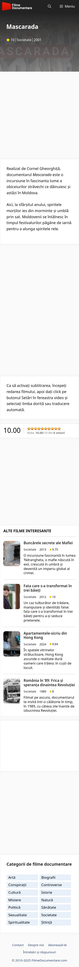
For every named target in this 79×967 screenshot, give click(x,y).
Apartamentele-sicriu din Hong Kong (45, 635)
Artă (12, 877)
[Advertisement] (39, 113)
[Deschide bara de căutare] (49, 6)
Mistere (14, 899)
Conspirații (17, 884)
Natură (47, 899)
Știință (46, 922)
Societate (24, 39)
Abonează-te (57, 945)
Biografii (48, 877)
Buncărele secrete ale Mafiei (48, 542)
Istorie (46, 892)
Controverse (51, 884)
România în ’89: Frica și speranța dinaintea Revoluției (49, 682)
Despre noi (36, 945)
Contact (18, 945)
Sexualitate (17, 914)
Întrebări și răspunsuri (39, 952)
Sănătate (48, 907)
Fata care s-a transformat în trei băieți (48, 588)
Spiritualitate (19, 922)
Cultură (14, 892)
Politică (14, 907)
